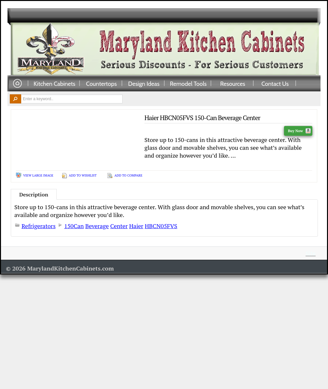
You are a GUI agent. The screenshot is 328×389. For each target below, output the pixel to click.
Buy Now (299, 130)
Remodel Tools (188, 83)
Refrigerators (39, 226)
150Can (74, 226)
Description (33, 194)
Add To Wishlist (83, 175)
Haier (136, 226)
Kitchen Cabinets (54, 83)
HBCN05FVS (161, 226)
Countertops (101, 83)
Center (119, 226)
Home (17, 83)
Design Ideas (143, 83)
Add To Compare (128, 175)
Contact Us (275, 83)
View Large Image (38, 175)
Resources (232, 83)
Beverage (97, 226)
